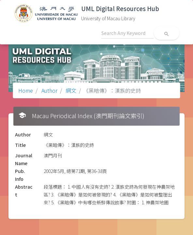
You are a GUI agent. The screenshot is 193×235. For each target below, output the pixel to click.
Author (48, 90)
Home (25, 90)
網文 (70, 90)
